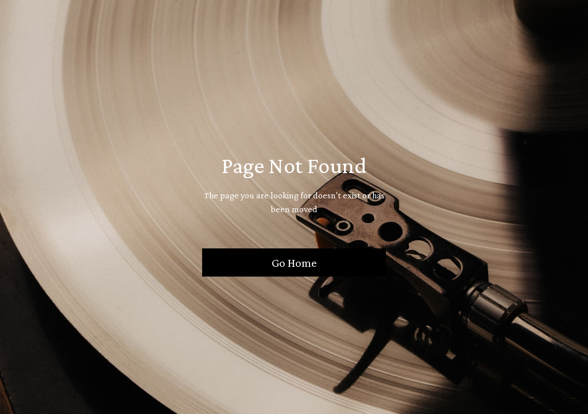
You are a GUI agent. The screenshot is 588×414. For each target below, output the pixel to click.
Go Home (294, 262)
